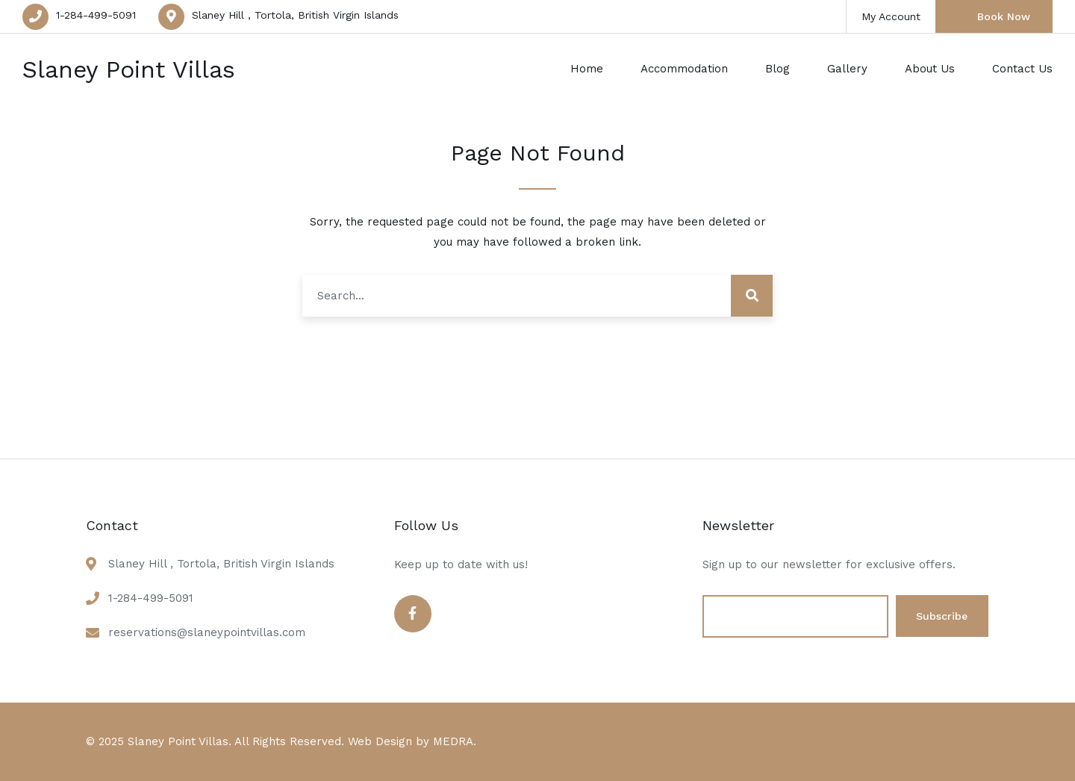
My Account (890, 16)
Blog (777, 68)
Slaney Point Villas (128, 69)
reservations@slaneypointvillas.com (206, 632)
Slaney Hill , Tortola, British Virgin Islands (295, 15)
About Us (930, 68)
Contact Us (1022, 68)
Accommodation (684, 68)
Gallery (847, 68)
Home (586, 68)
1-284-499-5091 (96, 15)
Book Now (1003, 16)
